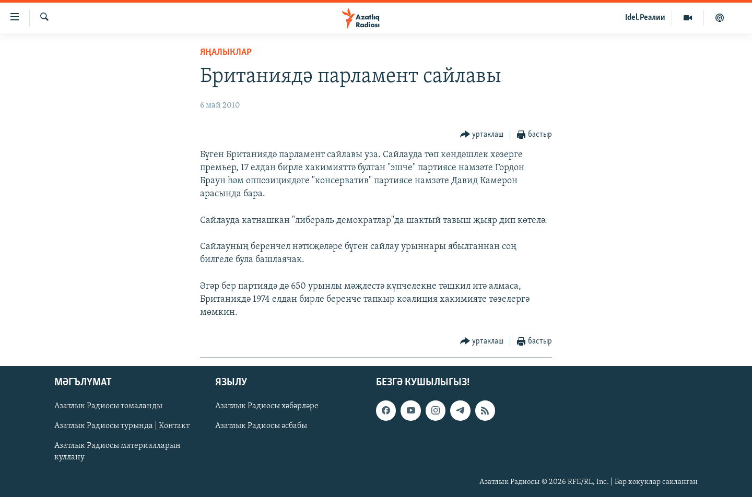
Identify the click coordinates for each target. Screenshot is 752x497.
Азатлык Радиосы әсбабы (261, 426)
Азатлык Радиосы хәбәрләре (267, 407)
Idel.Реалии (645, 18)
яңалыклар (226, 52)
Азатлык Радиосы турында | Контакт (122, 426)
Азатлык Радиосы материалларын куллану (117, 452)
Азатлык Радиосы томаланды (108, 407)
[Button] (482, 135)
